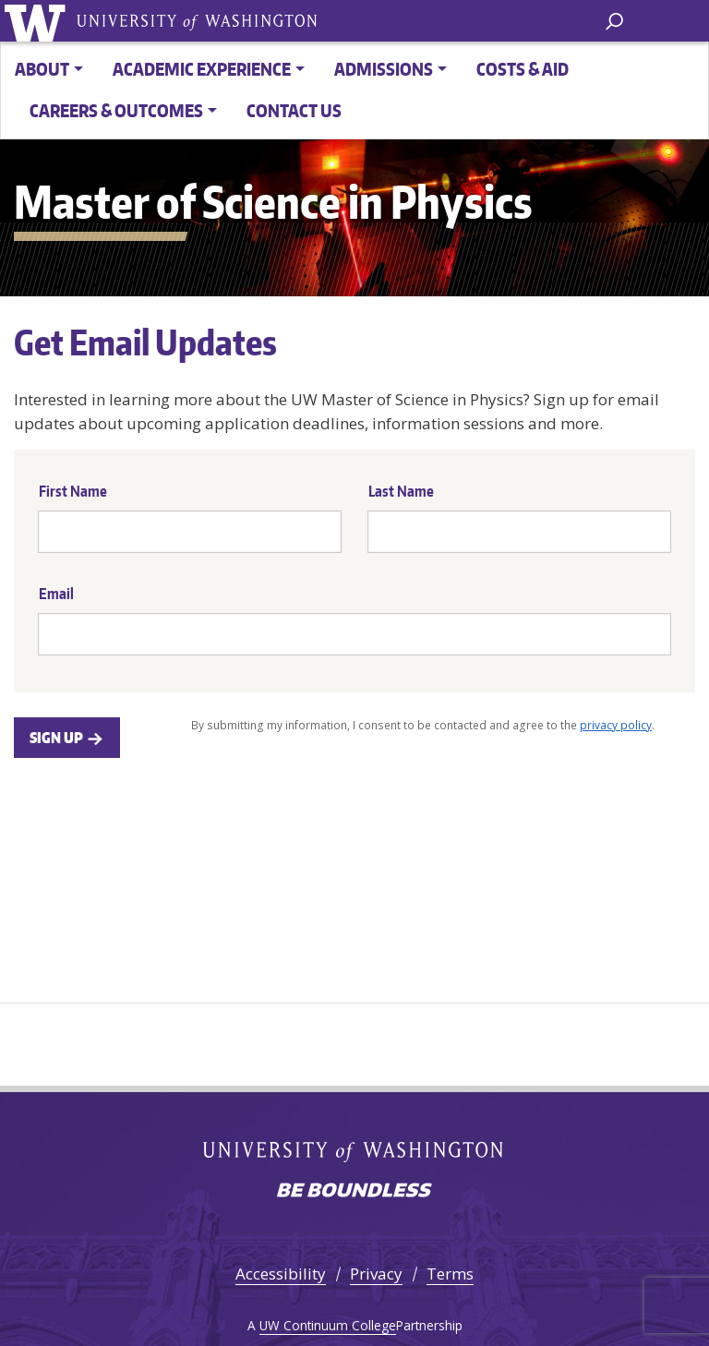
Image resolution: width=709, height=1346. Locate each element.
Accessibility (280, 1273)
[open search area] (614, 20)
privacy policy (616, 724)
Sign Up (67, 737)
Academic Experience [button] (202, 68)
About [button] (42, 68)
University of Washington (196, 21)
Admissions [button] (383, 68)
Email (56, 593)
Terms (450, 1273)
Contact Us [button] (294, 110)
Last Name (401, 491)
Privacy (376, 1273)
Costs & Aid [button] (522, 68)
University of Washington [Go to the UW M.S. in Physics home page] (38, 21)
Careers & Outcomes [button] (116, 110)
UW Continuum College (327, 1325)
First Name (73, 491)
